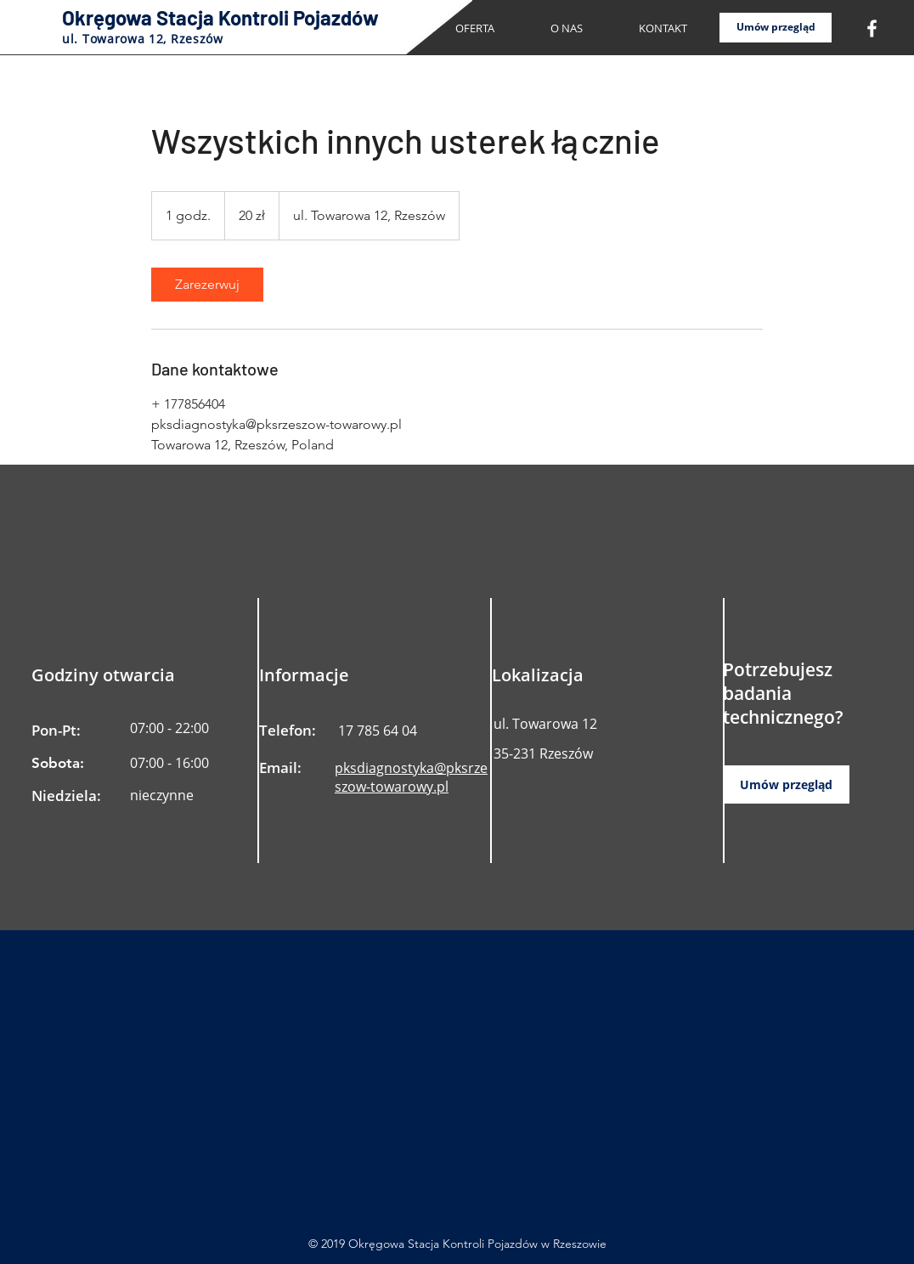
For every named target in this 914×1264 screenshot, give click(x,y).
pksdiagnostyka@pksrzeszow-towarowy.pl (411, 777)
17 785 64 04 (377, 730)
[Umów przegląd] (775, 27)
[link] (207, 285)
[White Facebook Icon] (871, 28)
